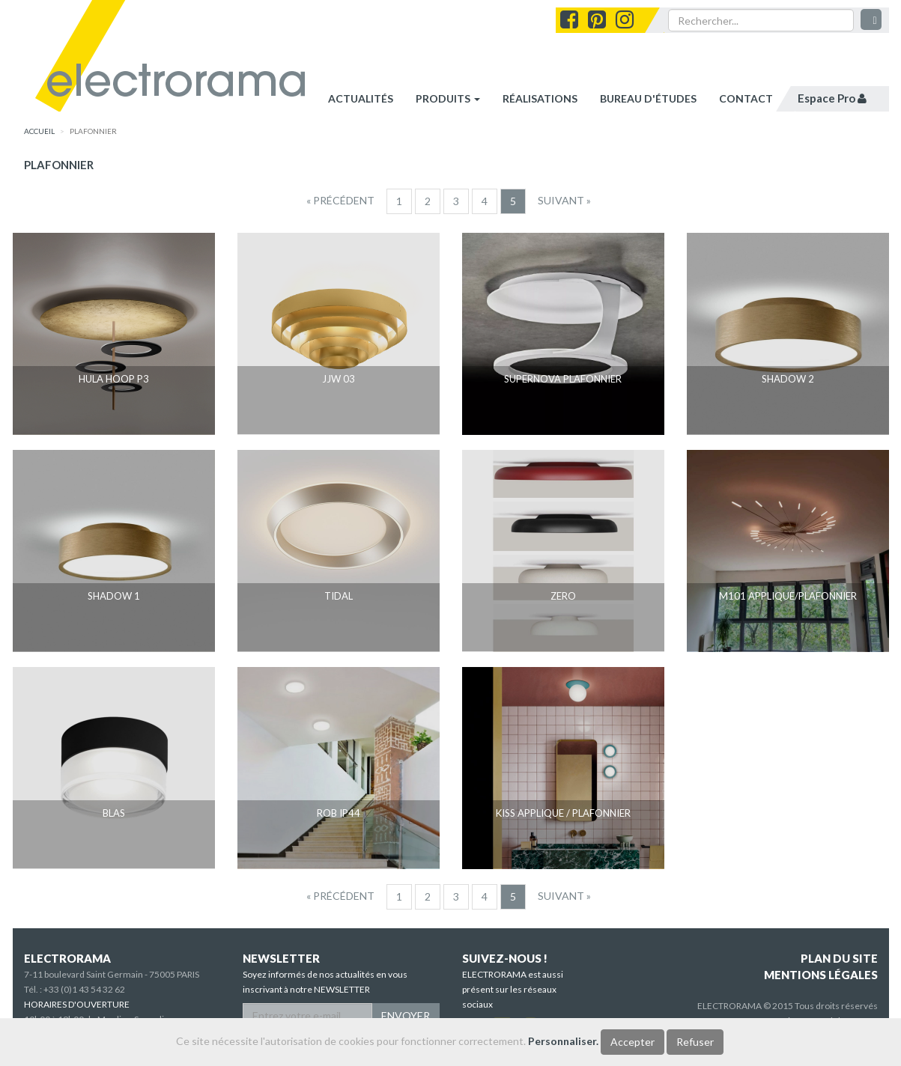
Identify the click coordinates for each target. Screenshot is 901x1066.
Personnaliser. (563, 1041)
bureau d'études (648, 98)
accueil (39, 131)
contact (746, 98)
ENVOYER (405, 1015)
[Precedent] (340, 201)
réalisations (540, 98)
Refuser (695, 1041)
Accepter (632, 1041)
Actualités (360, 98)
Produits (448, 98)
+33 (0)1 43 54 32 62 (84, 989)
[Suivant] (564, 201)
